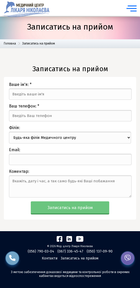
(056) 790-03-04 (41, 251)
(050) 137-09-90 (100, 251)
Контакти (49, 258)
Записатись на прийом (70, 207)
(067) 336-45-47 (70, 251)
